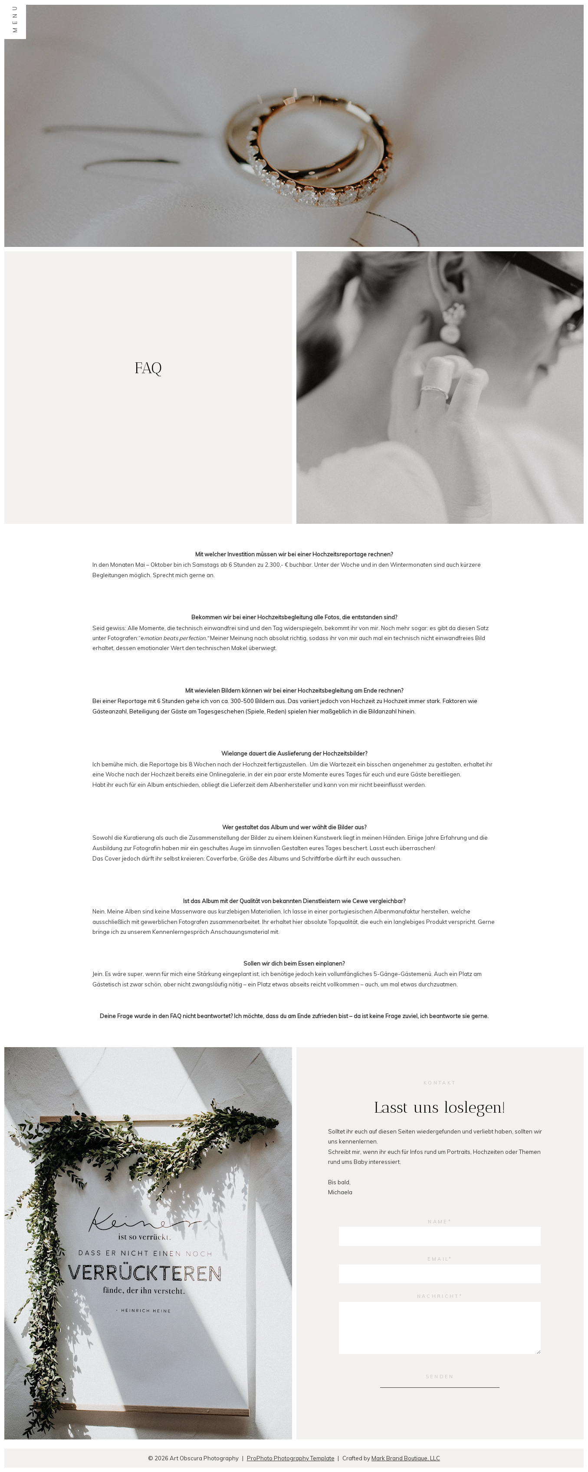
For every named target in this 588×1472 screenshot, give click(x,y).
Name (438, 1222)
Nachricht (438, 1296)
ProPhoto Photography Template (291, 1458)
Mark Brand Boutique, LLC (405, 1458)
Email (438, 1259)
